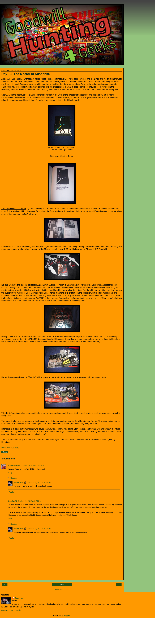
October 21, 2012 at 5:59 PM (39, 529)
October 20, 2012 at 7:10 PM (39, 483)
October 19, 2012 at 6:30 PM (32, 465)
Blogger (67, 615)
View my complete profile (11, 610)
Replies (13, 478)
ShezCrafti (12, 501)
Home (62, 585)
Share (5, 452)
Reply (10, 473)
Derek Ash (18, 483)
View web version (62, 590)
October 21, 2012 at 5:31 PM (29, 501)
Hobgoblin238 (14, 465)
